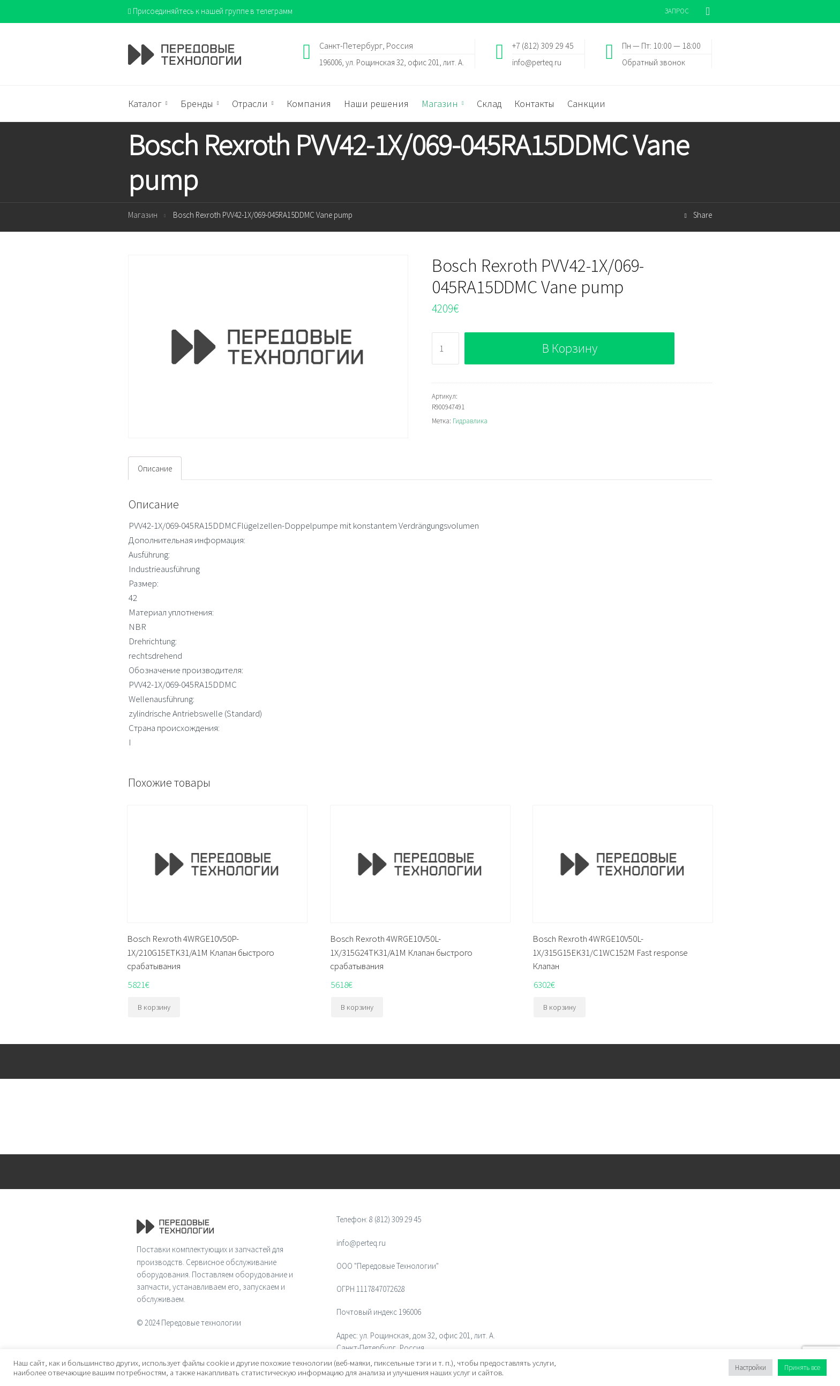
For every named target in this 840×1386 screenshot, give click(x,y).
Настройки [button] (750, 1367)
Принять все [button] (802, 1367)
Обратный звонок (653, 62)
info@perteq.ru (536, 62)
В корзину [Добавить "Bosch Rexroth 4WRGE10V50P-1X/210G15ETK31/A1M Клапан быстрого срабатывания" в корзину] (154, 1007)
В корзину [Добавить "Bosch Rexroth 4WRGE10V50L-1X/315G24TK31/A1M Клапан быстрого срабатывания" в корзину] (357, 1007)
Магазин (143, 215)
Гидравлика (470, 420)
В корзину (569, 348)
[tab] (155, 468)
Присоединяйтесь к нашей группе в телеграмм (210, 11)
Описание (155, 468)
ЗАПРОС (677, 11)
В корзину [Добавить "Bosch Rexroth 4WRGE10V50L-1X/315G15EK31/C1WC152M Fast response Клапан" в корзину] (559, 1007)
